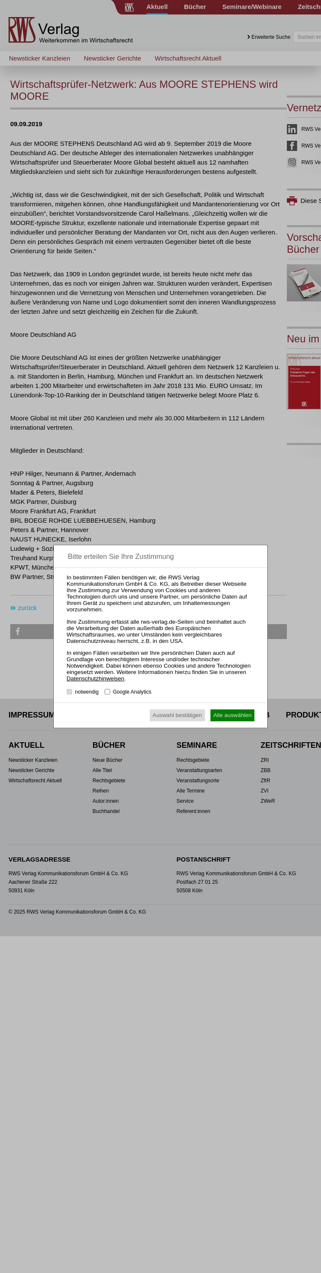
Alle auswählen (232, 715)
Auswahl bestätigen (177, 715)
